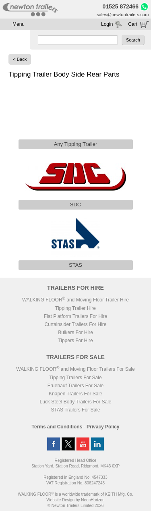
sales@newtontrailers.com (123, 14)
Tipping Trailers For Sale (75, 377)
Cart (132, 24)
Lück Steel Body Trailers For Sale (75, 402)
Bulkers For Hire (75, 332)
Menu (18, 24)
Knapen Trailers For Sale (75, 394)
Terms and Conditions (57, 427)
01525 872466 (121, 6)
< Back (20, 59)
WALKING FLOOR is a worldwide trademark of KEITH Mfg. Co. (75, 494)
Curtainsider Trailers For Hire (75, 324)
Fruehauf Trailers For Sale (75, 385)
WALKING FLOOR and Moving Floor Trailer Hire (75, 300)
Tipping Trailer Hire (75, 308)
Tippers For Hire (75, 340)
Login (107, 24)
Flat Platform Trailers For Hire (75, 316)
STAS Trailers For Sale (75, 410)
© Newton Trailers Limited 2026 (76, 505)
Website (60, 500)
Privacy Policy (103, 427)
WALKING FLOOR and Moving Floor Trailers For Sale (75, 369)
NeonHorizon (92, 500)
